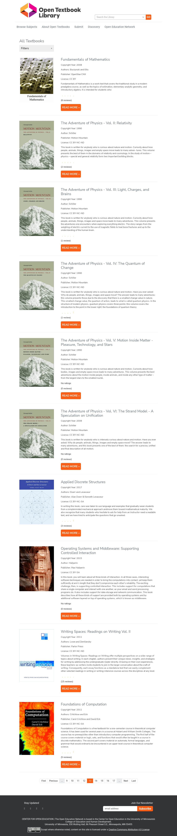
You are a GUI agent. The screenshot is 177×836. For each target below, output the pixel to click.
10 (72, 780)
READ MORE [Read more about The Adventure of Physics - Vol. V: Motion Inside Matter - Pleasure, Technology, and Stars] (70, 395)
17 (114, 780)
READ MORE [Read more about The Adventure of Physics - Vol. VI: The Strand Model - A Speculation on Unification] (70, 466)
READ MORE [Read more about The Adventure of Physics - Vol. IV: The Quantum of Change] (70, 325)
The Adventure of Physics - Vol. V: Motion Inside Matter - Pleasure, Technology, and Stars (107, 342)
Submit (78, 26)
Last (134, 780)
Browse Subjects (27, 26)
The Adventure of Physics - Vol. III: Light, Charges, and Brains (105, 191)
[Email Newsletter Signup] (120, 808)
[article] (88, 85)
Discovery (94, 26)
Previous (53, 780)
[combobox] (119, 17)
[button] (36, 48)
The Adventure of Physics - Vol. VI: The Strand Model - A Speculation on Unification (107, 413)
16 (108, 780)
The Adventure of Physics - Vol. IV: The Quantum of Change (103, 265)
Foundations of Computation (84, 704)
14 (96, 780)
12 (84, 780)
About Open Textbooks (56, 26)
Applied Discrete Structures (83, 482)
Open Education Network (120, 26)
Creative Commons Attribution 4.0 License (129, 829)
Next (126, 780)
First (43, 780)
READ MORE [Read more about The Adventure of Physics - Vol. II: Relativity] (70, 174)
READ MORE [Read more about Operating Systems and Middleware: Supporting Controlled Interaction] (70, 616)
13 (90, 780)
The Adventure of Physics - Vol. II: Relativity (96, 123)
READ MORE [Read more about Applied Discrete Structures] (70, 533)
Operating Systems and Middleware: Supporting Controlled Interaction (100, 550)
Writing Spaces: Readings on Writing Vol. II (96, 631)
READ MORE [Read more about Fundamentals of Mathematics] (70, 107)
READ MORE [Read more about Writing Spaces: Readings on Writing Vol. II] (70, 689)
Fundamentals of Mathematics (85, 59)
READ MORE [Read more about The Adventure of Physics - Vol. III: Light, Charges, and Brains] (70, 248)
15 (102, 780)
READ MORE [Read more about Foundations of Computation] (70, 764)
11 (78, 780)
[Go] (148, 17)
